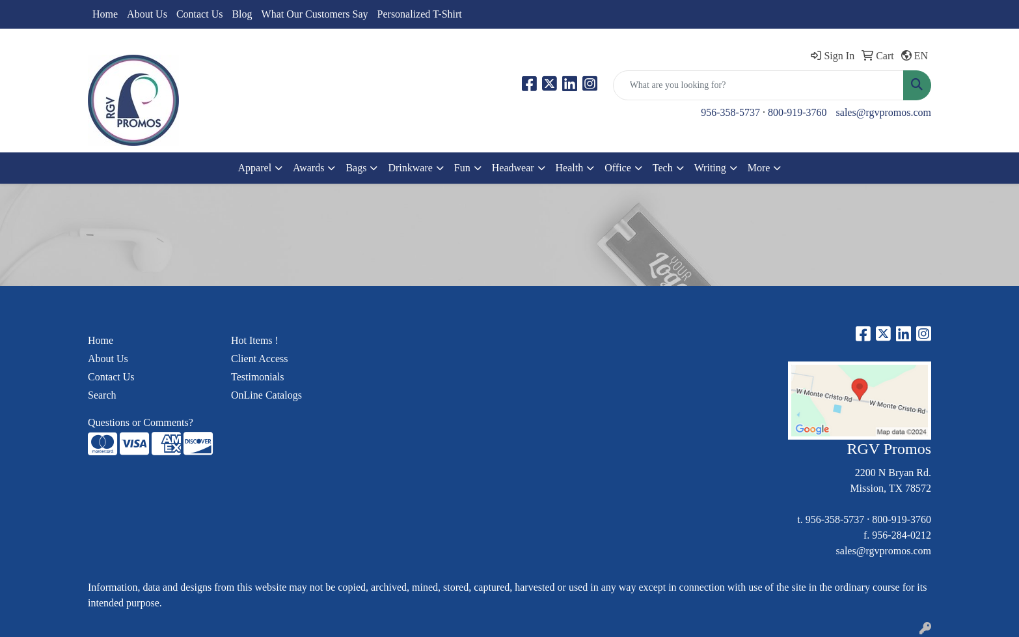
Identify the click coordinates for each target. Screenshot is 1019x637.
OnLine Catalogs (266, 395)
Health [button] (570, 167)
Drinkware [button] (410, 167)
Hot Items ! (255, 340)
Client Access (259, 358)
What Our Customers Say (315, 14)
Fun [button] (462, 167)
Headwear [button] (513, 167)
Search (102, 395)
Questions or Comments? (140, 422)
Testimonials (257, 376)
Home (105, 14)
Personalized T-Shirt (419, 14)
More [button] (759, 167)
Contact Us (199, 14)
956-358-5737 (730, 112)
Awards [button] (308, 167)
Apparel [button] (255, 167)
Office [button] (618, 167)
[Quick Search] (758, 85)
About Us (147, 14)
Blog (242, 14)
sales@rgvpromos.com (883, 112)
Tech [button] (663, 167)
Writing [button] (710, 167)
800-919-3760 (797, 112)
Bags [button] (356, 167)
